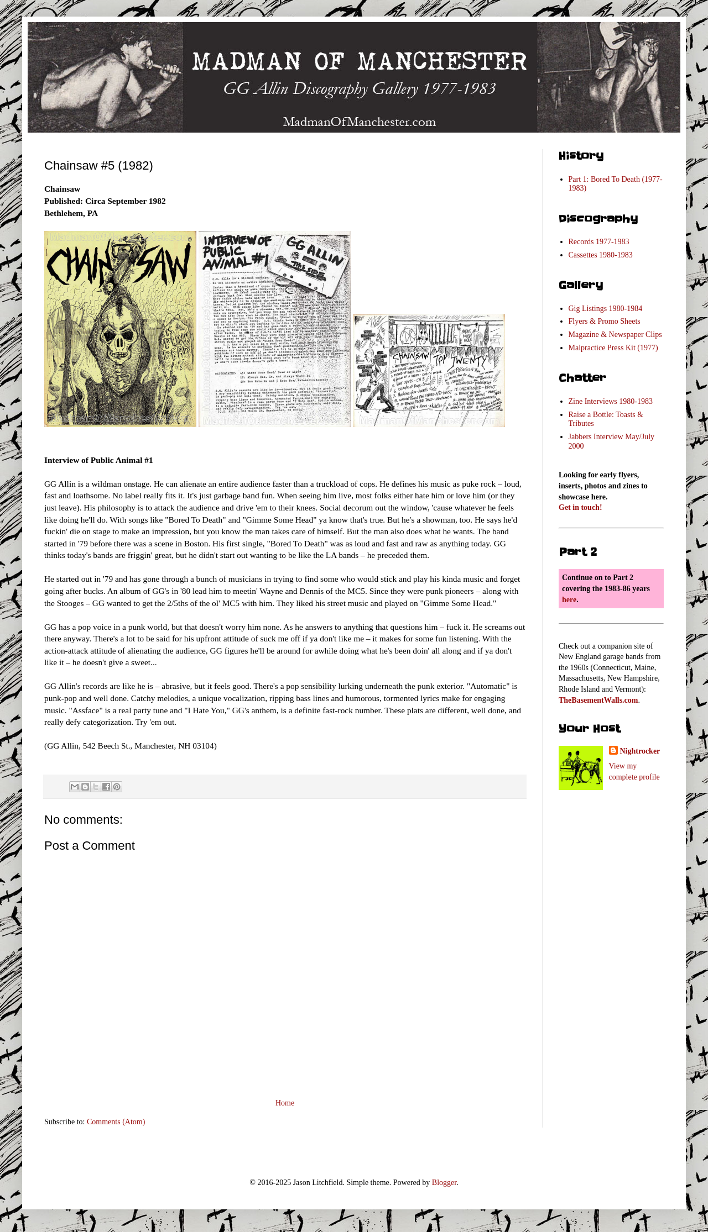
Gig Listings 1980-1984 (606, 308)
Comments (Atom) (116, 1122)
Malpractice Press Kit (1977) (613, 348)
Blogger (444, 1182)
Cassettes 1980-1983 (601, 255)
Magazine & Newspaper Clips (615, 334)
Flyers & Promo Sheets (605, 321)
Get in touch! (580, 507)
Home (284, 1103)
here (569, 600)
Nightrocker (640, 751)
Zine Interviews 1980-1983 (611, 401)
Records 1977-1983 (599, 242)
